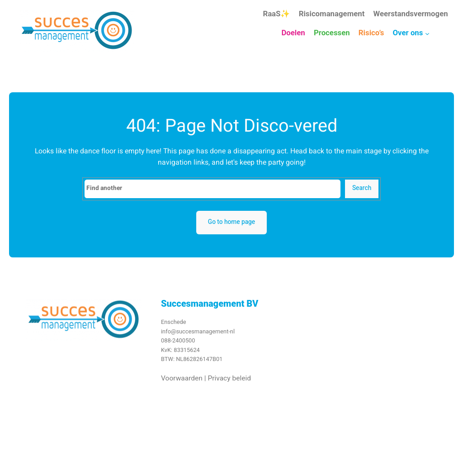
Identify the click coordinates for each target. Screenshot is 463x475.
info (166, 334)
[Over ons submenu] (427, 33)
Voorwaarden (182, 381)
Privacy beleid (229, 381)
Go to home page (231, 222)
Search (361, 188)
